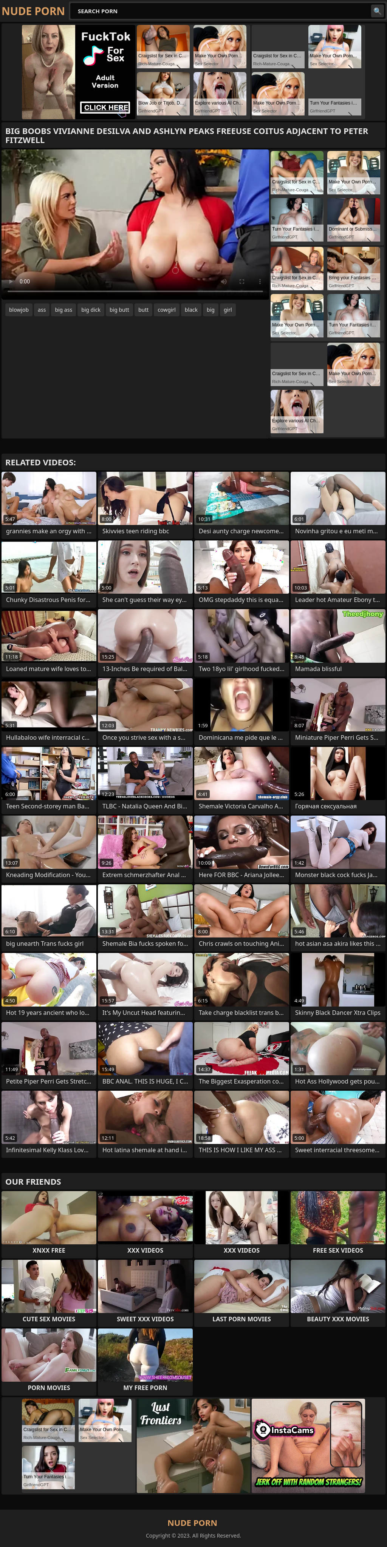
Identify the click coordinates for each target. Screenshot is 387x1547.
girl (228, 309)
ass (42, 309)
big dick (91, 309)
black (191, 309)
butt (143, 309)
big (211, 309)
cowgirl (167, 309)
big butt (119, 309)
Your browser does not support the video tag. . (135, 224)
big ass (63, 309)
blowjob (19, 309)
